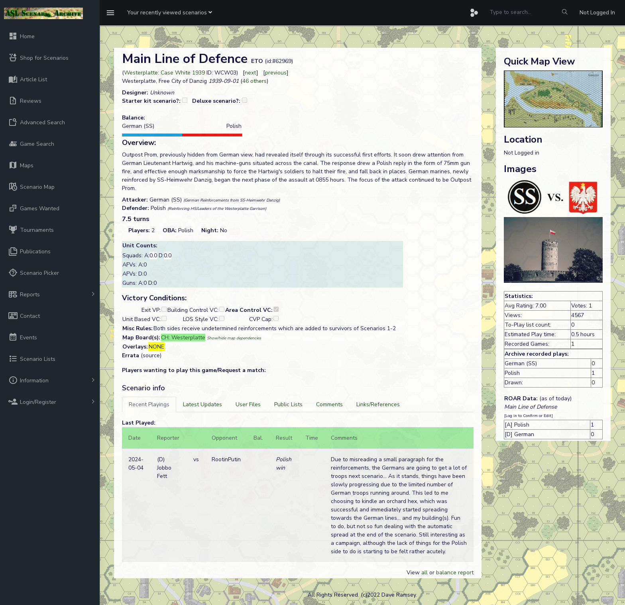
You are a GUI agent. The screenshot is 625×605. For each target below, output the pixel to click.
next (250, 72)
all (424, 572)
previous (276, 72)
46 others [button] (254, 81)
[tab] (149, 404)
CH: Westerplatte (183, 337)
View (414, 572)
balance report (455, 572)
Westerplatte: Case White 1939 (164, 72)
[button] (169, 12)
